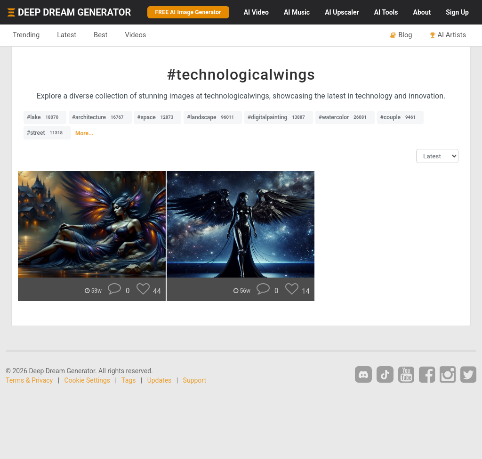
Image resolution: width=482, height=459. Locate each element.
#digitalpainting (279, 117)
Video (256, 12)
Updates (159, 380)
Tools (386, 12)
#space (157, 117)
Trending (26, 35)
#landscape (213, 117)
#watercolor (345, 117)
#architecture (100, 117)
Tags (128, 380)
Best (100, 35)
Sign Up (457, 12)
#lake (45, 117)
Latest (66, 35)
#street (47, 133)
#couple (400, 117)
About (422, 12)
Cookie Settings (87, 380)
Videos (135, 35)
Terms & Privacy (29, 380)
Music (297, 12)
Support (194, 380)
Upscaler (342, 12)
